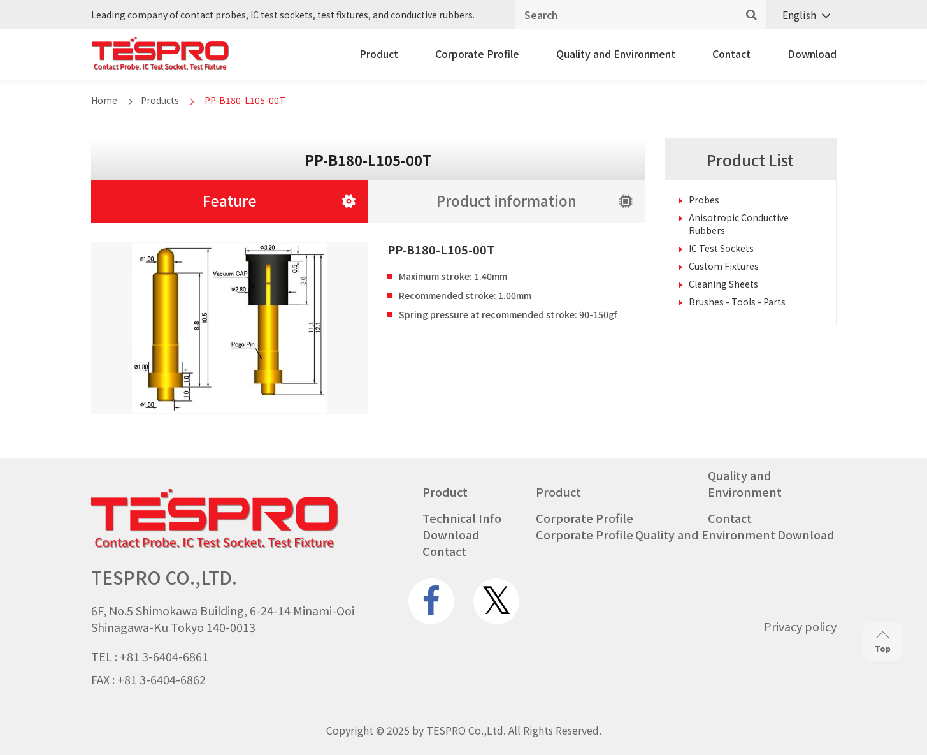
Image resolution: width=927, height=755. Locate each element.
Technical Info (461, 517)
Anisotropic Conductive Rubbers (739, 224)
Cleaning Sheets (723, 283)
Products (160, 100)
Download (812, 53)
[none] (801, 15)
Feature (230, 200)
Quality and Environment (615, 53)
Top (883, 642)
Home (104, 100)
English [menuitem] (799, 14)
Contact (731, 53)
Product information (506, 200)
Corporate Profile (477, 53)
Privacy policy (800, 626)
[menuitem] (801, 15)
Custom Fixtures (724, 266)
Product (378, 53)
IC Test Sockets (721, 248)
